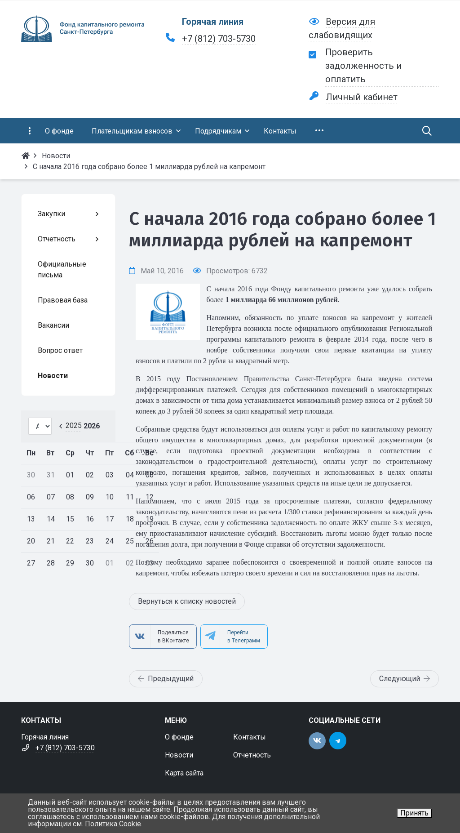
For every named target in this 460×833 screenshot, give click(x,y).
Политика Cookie (113, 824)
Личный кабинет (362, 97)
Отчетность (252, 755)
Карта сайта (184, 773)
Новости (179, 755)
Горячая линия (212, 21)
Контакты (249, 737)
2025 (74, 425)
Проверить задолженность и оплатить (363, 66)
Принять (414, 813)
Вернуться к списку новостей (187, 601)
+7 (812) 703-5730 (219, 38)
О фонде (179, 737)
